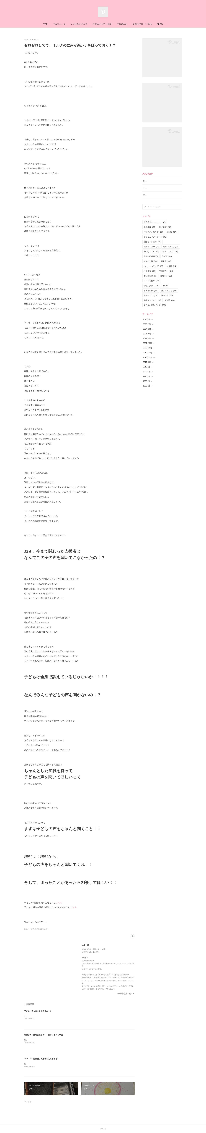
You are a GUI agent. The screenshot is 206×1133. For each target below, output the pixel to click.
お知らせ (166, 279)
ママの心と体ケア (153, 235)
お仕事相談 (150, 279)
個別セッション (152, 245)
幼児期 (171, 269)
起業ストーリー (152, 304)
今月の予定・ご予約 (142, 24)
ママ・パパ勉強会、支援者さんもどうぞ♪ (41, 1059)
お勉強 (170, 304)
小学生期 (150, 274)
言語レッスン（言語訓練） (154, 198)
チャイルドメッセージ (155, 240)
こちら (59, 902)
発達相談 (150, 230)
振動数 (171, 235)
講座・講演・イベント (156, 289)
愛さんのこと (168, 294)
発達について (170, 250)
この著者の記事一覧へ (126, 994)
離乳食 (166, 265)
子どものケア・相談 (102, 24)
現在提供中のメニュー (155, 225)
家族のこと (150, 299)
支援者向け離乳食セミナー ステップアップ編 (43, 1035)
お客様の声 (150, 294)
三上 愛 (85, 945)
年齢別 (167, 260)
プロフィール (59, 24)
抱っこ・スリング (153, 269)
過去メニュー (151, 250)
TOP (45, 24)
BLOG (160, 24)
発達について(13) (29, 929)
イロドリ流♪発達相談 (151, 191)
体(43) (37, 929)
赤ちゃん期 (150, 265)
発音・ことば (170, 255)
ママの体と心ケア (79, 24)
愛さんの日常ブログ (155, 308)
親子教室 (165, 230)
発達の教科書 (151, 260)
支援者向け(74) (44, 929)
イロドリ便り (151, 284)
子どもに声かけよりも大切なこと (38, 1011)
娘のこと (167, 299)
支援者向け (122, 24)
